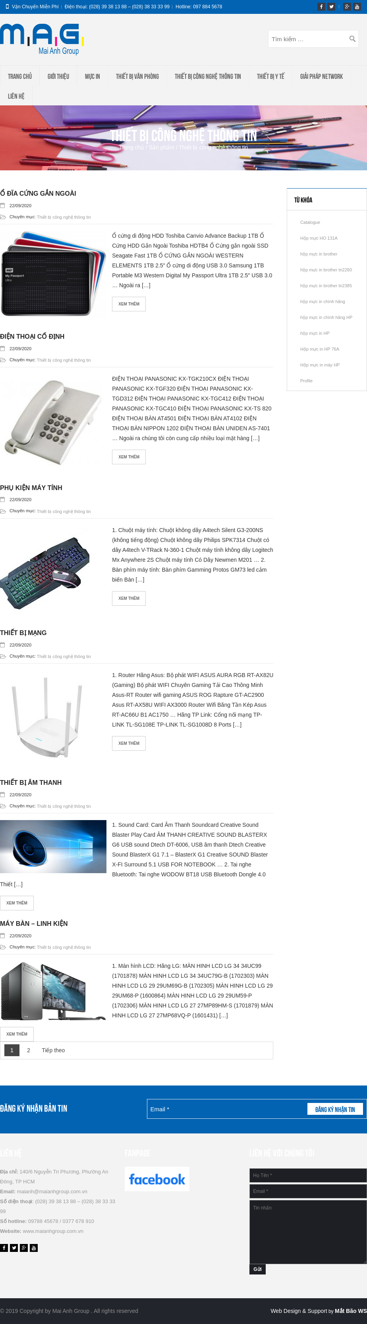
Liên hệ (16, 95)
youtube (357, 7)
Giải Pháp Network (321, 75)
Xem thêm (128, 304)
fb (321, 7)
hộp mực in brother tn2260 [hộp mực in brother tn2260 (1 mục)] (326, 269)
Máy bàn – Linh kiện (34, 923)
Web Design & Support (298, 1311)
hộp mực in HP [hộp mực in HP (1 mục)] (315, 333)
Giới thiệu (58, 75)
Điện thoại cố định (32, 336)
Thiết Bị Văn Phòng (137, 75)
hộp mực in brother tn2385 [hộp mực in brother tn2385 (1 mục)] (326, 285)
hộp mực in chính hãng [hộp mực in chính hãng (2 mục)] (322, 301)
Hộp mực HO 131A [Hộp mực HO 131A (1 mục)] (319, 238)
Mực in (92, 75)
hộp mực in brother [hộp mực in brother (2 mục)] (318, 254)
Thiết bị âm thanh (31, 782)
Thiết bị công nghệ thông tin (208, 75)
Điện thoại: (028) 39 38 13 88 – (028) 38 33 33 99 (117, 7)
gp (347, 7)
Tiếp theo (53, 1050)
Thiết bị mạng (23, 633)
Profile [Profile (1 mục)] (306, 380)
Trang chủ (20, 75)
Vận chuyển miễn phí (35, 7)
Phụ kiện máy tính (31, 488)
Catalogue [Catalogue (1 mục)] (310, 222)
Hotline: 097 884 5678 (199, 7)
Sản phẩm (161, 147)
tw (331, 7)
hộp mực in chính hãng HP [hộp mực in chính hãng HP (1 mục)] (326, 317)
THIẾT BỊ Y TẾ (270, 75)
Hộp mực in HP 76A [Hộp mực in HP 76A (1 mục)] (319, 349)
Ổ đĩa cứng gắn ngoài (38, 193)
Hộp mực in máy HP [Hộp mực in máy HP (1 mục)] (320, 364)
